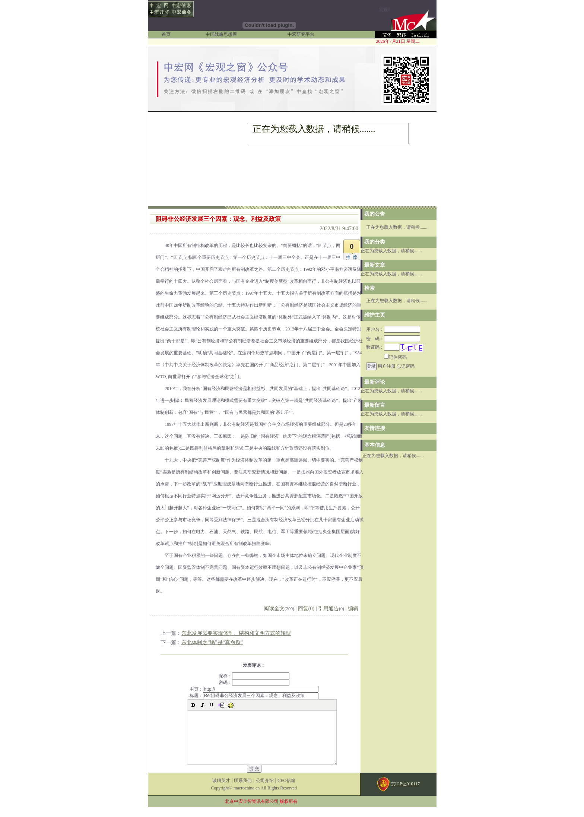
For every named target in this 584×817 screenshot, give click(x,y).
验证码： (382, 347)
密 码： (393, 338)
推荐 (352, 257)
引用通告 (331, 608)
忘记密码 (406, 366)
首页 (166, 34)
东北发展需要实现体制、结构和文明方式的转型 (236, 633)
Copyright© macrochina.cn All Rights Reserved (254, 798)
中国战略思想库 (221, 34)
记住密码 (395, 357)
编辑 (353, 608)
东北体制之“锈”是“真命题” (212, 642)
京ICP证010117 (405, 794)
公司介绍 (265, 790)
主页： (254, 689)
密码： (254, 682)
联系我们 (243, 790)
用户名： (393, 329)
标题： (254, 695)
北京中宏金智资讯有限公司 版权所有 (261, 811)
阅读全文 (279, 608)
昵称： (254, 675)
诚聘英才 (221, 790)
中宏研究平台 (301, 34)
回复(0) (306, 608)
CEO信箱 (286, 790)
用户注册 (387, 366)
